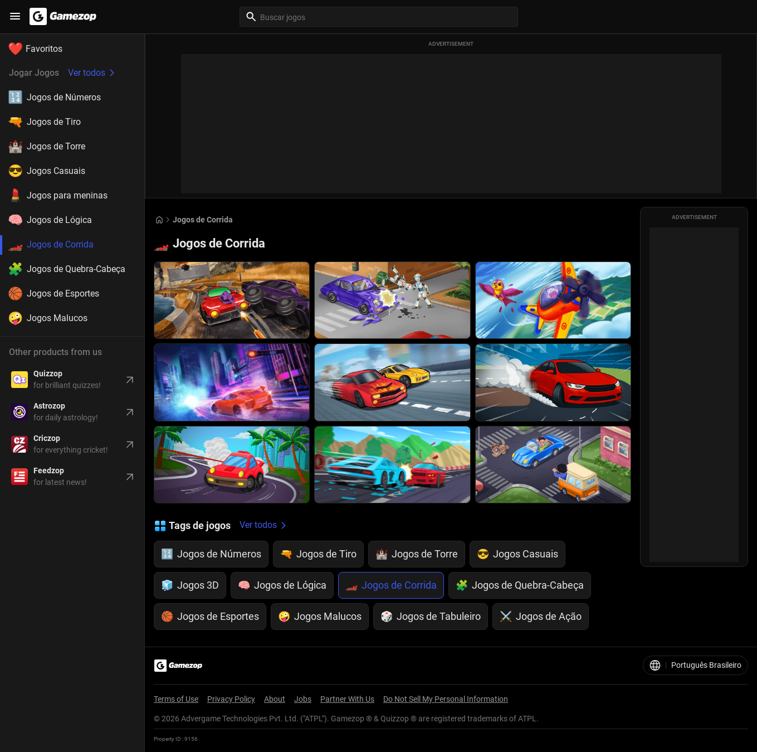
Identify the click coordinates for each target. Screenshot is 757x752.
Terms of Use (176, 699)
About (274, 699)
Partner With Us (347, 699)
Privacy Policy (231, 699)
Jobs (302, 699)
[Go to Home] (159, 220)
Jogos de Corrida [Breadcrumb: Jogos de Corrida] (203, 219)
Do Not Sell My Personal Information (445, 699)
